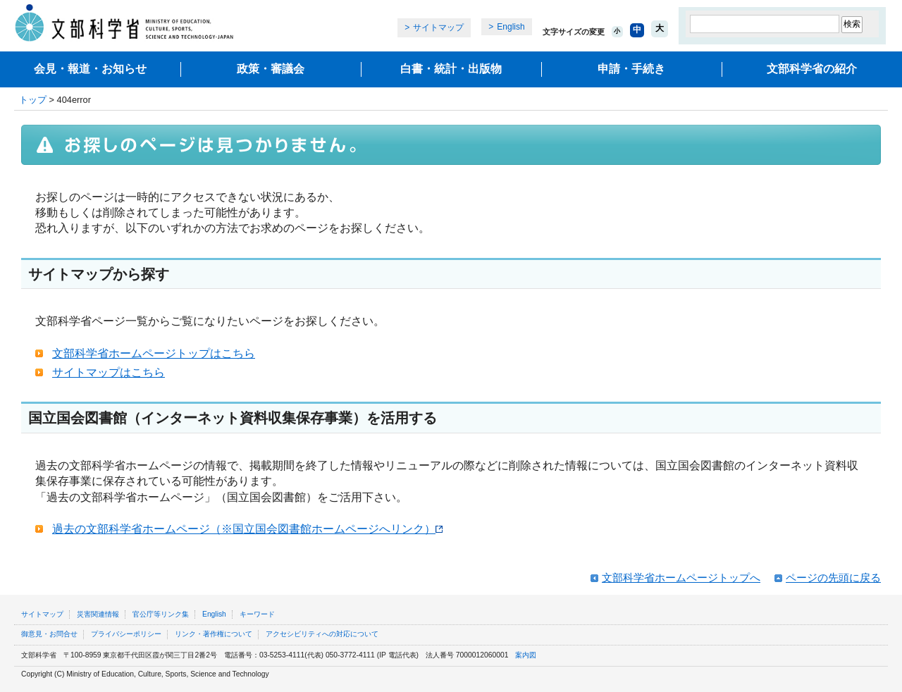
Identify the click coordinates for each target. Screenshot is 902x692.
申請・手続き (631, 69)
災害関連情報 (98, 614)
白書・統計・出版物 (451, 69)
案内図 (525, 655)
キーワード (257, 614)
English (510, 27)
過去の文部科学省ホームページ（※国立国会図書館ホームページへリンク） (247, 529)
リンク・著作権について (213, 634)
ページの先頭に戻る (833, 577)
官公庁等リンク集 (160, 614)
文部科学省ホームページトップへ (681, 577)
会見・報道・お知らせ (90, 69)
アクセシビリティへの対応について (322, 634)
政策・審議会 (270, 69)
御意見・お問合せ (49, 634)
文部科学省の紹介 (812, 69)
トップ (33, 99)
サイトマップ (438, 27)
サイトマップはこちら (108, 372)
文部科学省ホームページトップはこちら (153, 353)
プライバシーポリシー (126, 634)
